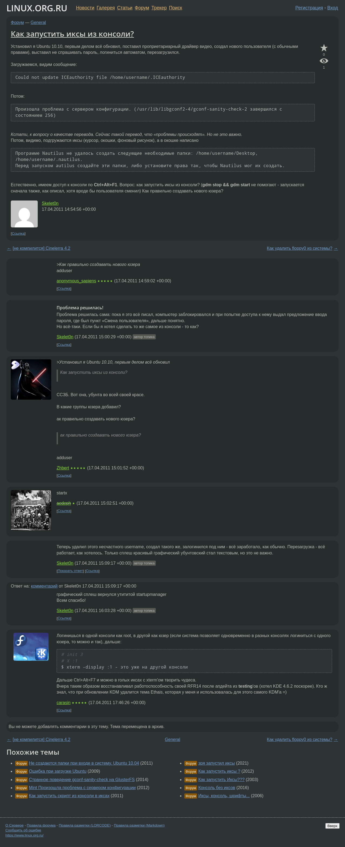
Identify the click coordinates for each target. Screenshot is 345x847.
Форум (142, 7)
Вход (332, 7)
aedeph (64, 503)
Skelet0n (50, 203)
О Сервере (14, 825)
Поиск (175, 7)
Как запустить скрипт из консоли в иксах (69, 795)
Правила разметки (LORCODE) (85, 825)
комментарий (44, 586)
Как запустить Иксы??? (221, 779)
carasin (64, 702)
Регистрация (309, 7)
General (38, 22)
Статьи (124, 7)
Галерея (106, 7)
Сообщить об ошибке (23, 830)
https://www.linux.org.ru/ (24, 835)
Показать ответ (70, 571)
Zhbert (63, 468)
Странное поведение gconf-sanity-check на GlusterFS (81, 779)
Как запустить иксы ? (219, 771)
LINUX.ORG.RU (36, 8)
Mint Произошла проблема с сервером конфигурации (82, 787)
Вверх (332, 826)
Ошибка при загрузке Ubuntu (57, 771)
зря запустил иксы (216, 763)
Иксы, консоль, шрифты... (224, 795)
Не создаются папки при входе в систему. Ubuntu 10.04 (84, 763)
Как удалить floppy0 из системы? (299, 248)
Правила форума (41, 825)
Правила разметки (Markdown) (139, 825)
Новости (85, 7)
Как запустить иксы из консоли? (72, 34)
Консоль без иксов (216, 787)
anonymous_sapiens (76, 281)
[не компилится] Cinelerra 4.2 (41, 248)
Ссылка (18, 233)
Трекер (159, 7)
